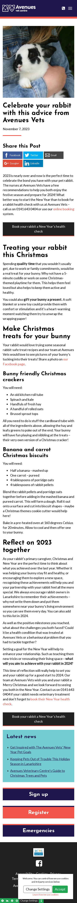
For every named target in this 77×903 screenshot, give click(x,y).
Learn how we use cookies (46, 894)
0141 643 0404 (66, 6)
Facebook (36, 864)
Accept (60, 889)
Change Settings (38, 889)
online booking (63, 209)
